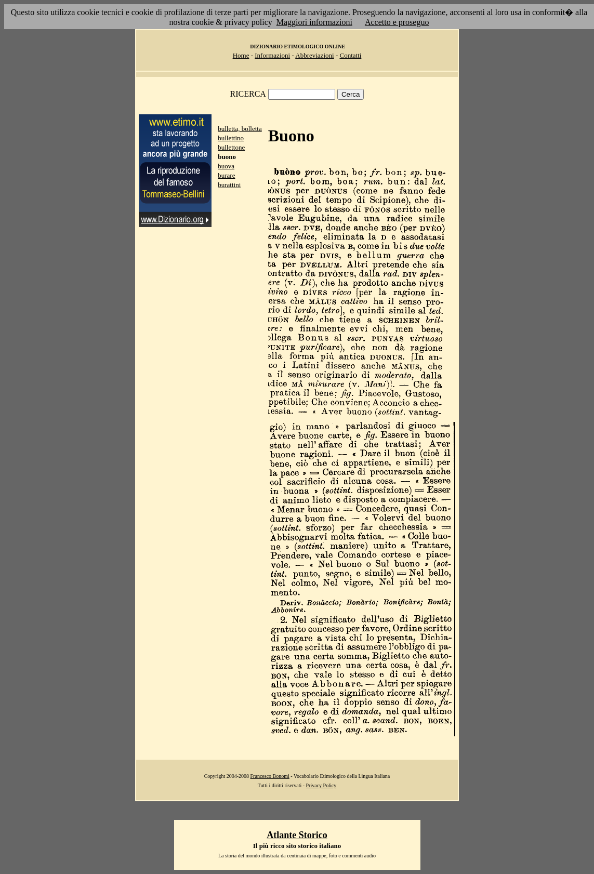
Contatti (350, 55)
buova (226, 166)
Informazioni (272, 55)
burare (226, 175)
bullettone (231, 147)
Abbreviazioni (314, 55)
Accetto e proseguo (397, 22)
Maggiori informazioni (314, 22)
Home (241, 55)
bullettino (231, 138)
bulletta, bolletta (239, 129)
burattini (229, 185)
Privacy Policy (321, 785)
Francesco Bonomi (269, 776)
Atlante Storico (297, 835)
